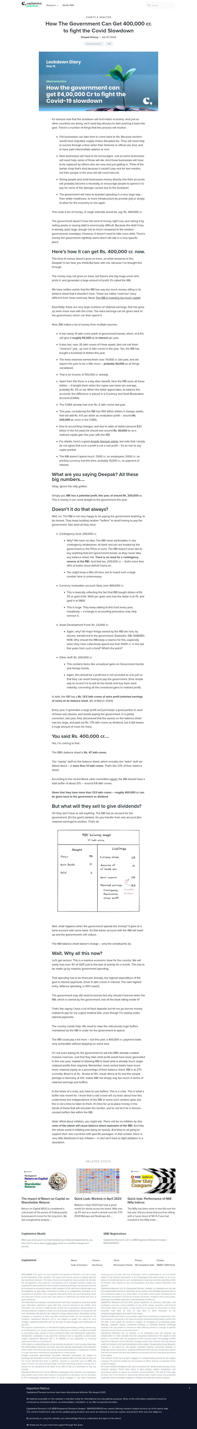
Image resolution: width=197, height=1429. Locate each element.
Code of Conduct (79, 1265)
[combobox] (161, 5)
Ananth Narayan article (104, 441)
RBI (109, 43)
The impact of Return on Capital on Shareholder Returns (45, 1200)
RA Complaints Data (144, 1265)
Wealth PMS (68, 5)
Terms (116, 1260)
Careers (96, 1260)
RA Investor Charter (123, 1265)
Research (51, 5)
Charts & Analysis (98, 17)
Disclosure (97, 1265)
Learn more (51, 1243)
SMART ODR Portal (166, 1265)
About (74, 1260)
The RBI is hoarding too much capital (118, 298)
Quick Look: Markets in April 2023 (97, 1199)
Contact (160, 1260)
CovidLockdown (93, 43)
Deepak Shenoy (89, 37)
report (113, 779)
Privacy (138, 1260)
